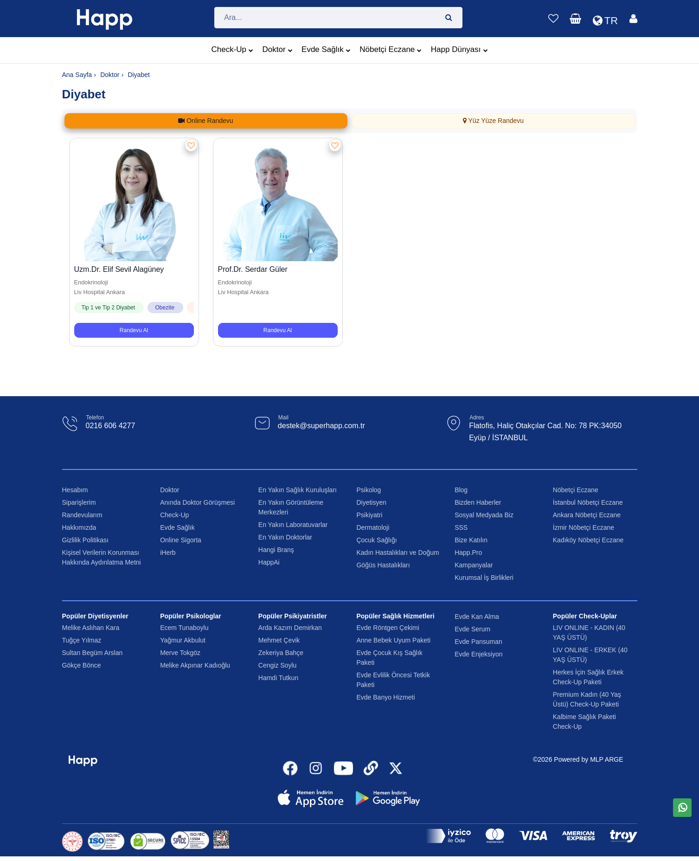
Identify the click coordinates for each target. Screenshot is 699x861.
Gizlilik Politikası (85, 540)
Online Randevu (205, 120)
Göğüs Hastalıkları (383, 565)
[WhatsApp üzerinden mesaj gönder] (682, 807)
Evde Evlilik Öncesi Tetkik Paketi (393, 679)
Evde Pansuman (478, 641)
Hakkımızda (79, 527)
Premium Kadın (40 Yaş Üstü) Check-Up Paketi (587, 699)
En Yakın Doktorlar (285, 537)
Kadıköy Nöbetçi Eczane (588, 540)
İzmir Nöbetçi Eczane (583, 527)
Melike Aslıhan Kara (91, 627)
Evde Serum (472, 629)
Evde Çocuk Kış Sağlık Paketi (389, 657)
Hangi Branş (276, 549)
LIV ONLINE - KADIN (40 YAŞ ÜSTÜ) (589, 632)
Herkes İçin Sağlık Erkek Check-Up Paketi (588, 677)
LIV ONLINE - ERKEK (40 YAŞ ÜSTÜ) (590, 654)
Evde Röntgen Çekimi (387, 627)
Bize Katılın (471, 540)
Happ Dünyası (459, 50)
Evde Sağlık (326, 50)
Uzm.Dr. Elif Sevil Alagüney (119, 269)
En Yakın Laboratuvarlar (293, 524)
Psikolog (368, 490)
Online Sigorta (180, 540)
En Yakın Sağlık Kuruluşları (297, 490)
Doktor (278, 50)
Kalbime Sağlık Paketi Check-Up (584, 721)
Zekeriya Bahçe (280, 652)
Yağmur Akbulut (182, 640)
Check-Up (232, 50)
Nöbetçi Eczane (390, 50)
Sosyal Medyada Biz (484, 515)
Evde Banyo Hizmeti (385, 697)
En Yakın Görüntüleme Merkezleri (290, 507)
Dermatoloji (372, 527)
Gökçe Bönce (81, 665)
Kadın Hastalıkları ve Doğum (397, 552)
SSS (461, 527)
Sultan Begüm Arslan (92, 652)
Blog (461, 490)
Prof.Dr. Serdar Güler (253, 269)
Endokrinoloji (91, 282)
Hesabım (75, 490)
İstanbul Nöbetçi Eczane (588, 502)
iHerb (167, 552)
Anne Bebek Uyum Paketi (393, 640)
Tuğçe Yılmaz (82, 640)
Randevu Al (134, 330)
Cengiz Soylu (277, 665)
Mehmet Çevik (279, 640)
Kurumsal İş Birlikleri (484, 577)
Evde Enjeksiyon (479, 654)
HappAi (269, 562)
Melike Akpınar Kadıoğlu (195, 665)
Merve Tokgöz (180, 652)
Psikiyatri (369, 515)
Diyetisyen (371, 502)
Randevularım (82, 515)
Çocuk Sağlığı (376, 540)
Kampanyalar (474, 565)
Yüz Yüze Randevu (493, 120)
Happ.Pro (468, 552)
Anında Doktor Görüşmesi (197, 502)
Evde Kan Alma (477, 616)
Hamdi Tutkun (278, 677)
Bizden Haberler (478, 502)
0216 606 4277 (110, 426)
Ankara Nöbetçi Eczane (587, 515)
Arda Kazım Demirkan (290, 627)
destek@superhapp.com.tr (321, 426)
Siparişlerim (79, 502)
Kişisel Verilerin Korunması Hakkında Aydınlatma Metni (101, 557)
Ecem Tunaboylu (184, 627)
